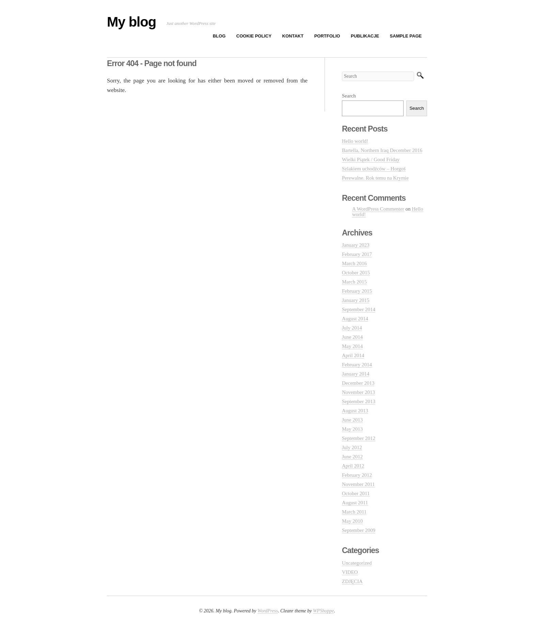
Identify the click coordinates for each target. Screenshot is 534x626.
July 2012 (352, 447)
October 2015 (356, 272)
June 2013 (352, 420)
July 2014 (352, 328)
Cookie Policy (253, 36)
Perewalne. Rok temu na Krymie (375, 178)
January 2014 (355, 374)
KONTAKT (293, 36)
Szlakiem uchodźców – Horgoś (374, 168)
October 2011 (356, 493)
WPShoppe (323, 610)
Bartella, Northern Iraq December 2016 (382, 150)
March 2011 (354, 512)
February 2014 (357, 364)
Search (349, 95)
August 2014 (355, 318)
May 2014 (352, 346)
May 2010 (352, 521)
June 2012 (352, 456)
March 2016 (354, 263)
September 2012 (358, 438)
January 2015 (355, 300)
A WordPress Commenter (378, 209)
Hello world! (355, 141)
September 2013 (358, 401)
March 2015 (354, 282)
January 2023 (355, 245)
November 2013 (358, 392)
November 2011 (358, 484)
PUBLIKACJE (365, 36)
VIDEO (350, 572)
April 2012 (353, 466)
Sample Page (406, 36)
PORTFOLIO (327, 36)
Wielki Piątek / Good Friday (370, 159)
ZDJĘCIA (352, 581)
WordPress (267, 610)
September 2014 (358, 309)
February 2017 (357, 254)
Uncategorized (357, 563)
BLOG (219, 36)
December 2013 (358, 383)
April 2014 (353, 355)
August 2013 (355, 410)
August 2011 (355, 502)
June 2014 (352, 337)
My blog (131, 21)
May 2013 (352, 429)
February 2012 (357, 475)
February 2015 (357, 291)
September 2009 (358, 530)
